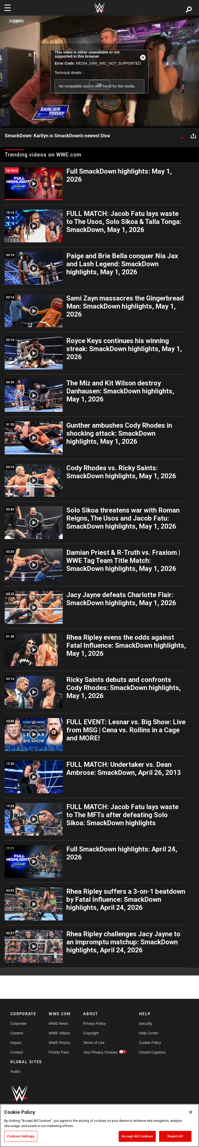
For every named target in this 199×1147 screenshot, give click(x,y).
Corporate (18, 1023)
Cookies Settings (20, 1136)
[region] (99, 1125)
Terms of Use (93, 1043)
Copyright (91, 1033)
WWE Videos (59, 1033)
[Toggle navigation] (8, 8)
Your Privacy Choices (100, 1052)
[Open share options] (193, 136)
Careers (16, 1033)
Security (145, 1023)
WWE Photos (59, 1043)
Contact (16, 1052)
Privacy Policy (94, 1023)
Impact (15, 1043)
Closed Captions (152, 1052)
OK (99, 85)
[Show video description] (182, 136)
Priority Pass (59, 1052)
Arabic (15, 1071)
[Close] (190, 1112)
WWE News (58, 1023)
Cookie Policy (150, 1043)
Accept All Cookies (137, 1136)
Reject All (175, 1136)
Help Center (149, 1033)
